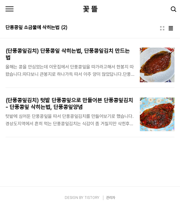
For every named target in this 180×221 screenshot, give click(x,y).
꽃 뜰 (90, 9)
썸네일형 (162, 28)
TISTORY (91, 198)
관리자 (110, 198)
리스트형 (170, 28)
